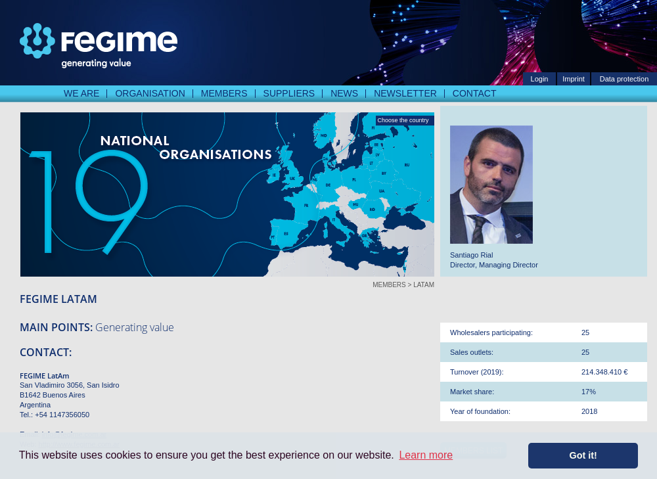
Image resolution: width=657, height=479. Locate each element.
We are (81, 93)
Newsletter (405, 93)
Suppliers (289, 93)
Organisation (150, 93)
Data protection (624, 79)
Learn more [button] (426, 455)
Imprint (573, 79)
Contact (475, 93)
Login (540, 79)
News (344, 93)
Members (224, 93)
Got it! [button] (583, 455)
